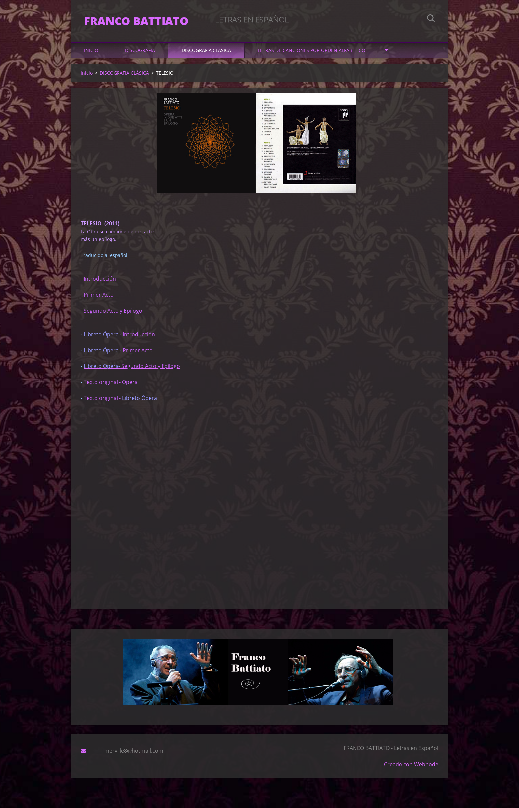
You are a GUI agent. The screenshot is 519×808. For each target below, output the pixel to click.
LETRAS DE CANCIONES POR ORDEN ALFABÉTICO (311, 50)
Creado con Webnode (411, 764)
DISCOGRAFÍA (140, 50)
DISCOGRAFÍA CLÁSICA (206, 50)
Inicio (91, 50)
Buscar (431, 19)
